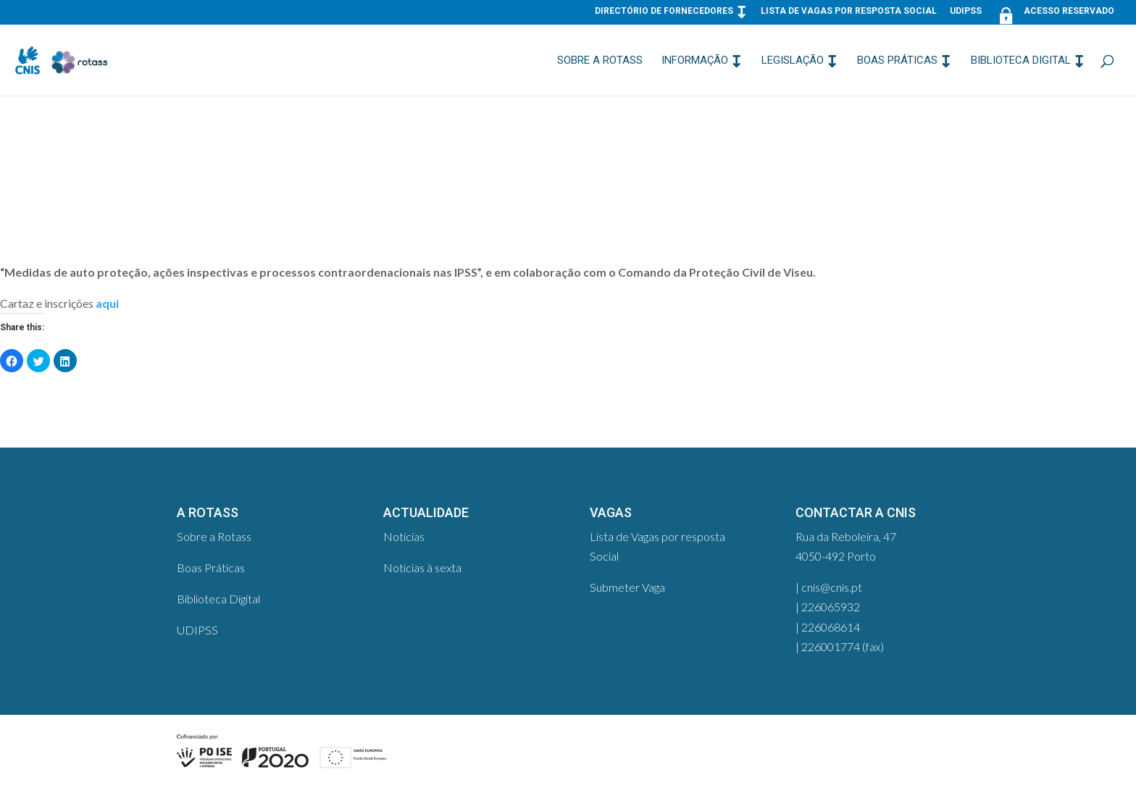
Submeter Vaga (627, 587)
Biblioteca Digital (1021, 61)
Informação (694, 61)
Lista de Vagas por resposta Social (849, 11)
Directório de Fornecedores (664, 11)
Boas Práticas (897, 61)
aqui (107, 303)
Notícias (404, 536)
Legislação (792, 61)
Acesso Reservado (1054, 14)
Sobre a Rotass (600, 61)
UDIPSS (966, 11)
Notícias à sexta (422, 567)
